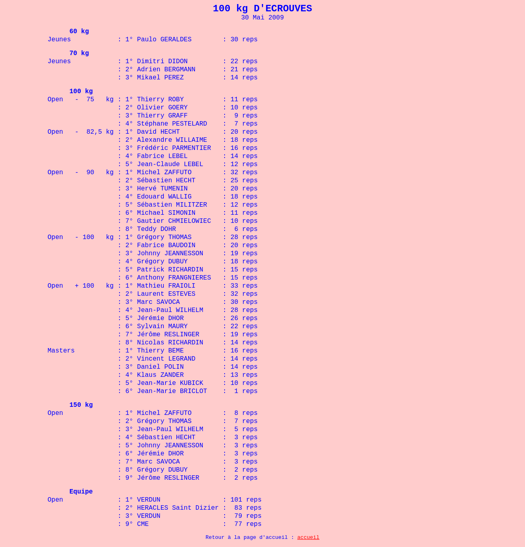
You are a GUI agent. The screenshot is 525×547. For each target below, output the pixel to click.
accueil (308, 537)
